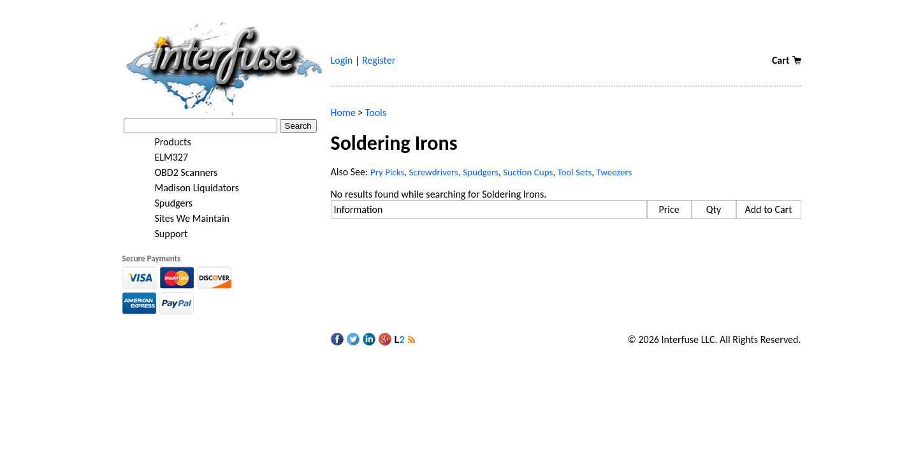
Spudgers (165, 203)
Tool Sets (575, 172)
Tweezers (614, 172)
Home (343, 112)
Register (378, 60)
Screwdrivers (433, 172)
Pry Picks (387, 172)
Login (342, 60)
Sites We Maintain (183, 218)
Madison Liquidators (188, 188)
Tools (375, 112)
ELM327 (163, 157)
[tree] (223, 188)
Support (163, 234)
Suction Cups (528, 172)
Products (164, 142)
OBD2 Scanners (178, 172)
